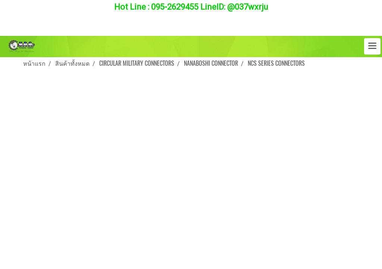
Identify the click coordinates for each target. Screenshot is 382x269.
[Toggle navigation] (372, 46)
